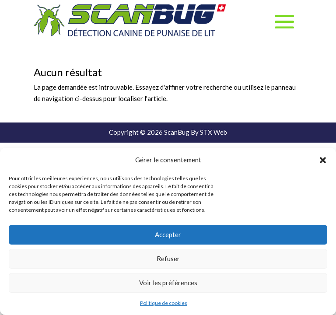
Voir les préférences (168, 283)
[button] (322, 160)
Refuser (168, 258)
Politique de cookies (163, 303)
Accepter (168, 234)
